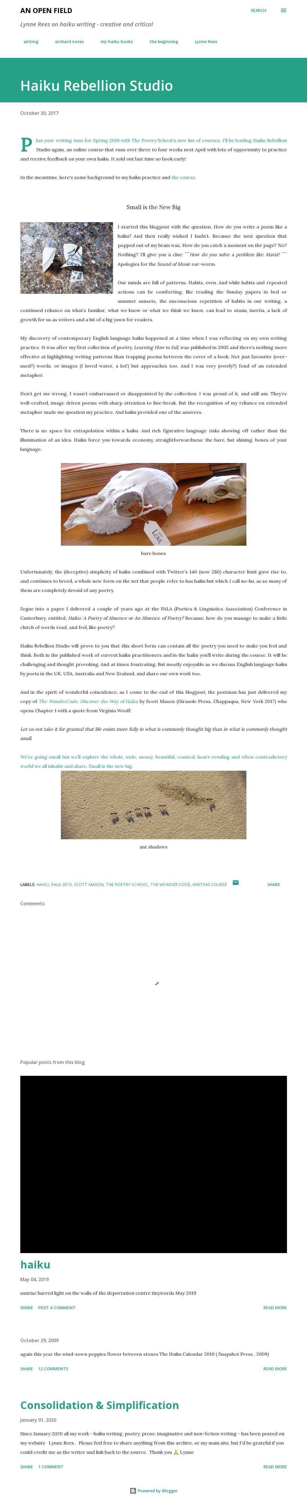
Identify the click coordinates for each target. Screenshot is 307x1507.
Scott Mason (88, 884)
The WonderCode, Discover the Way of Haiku (88, 701)
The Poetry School (127, 884)
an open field (46, 10)
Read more (275, 1307)
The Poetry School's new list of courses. (176, 140)
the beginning (160, 41)
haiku (43, 884)
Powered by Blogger (154, 1490)
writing (27, 41)
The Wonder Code (170, 884)
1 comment (50, 1466)
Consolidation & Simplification (99, 1405)
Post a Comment (57, 1307)
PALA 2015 (61, 884)
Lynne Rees (202, 41)
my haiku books (113, 41)
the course (183, 177)
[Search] (258, 10)
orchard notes (66, 41)
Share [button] (273, 884)
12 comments (53, 1368)
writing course (209, 884)
